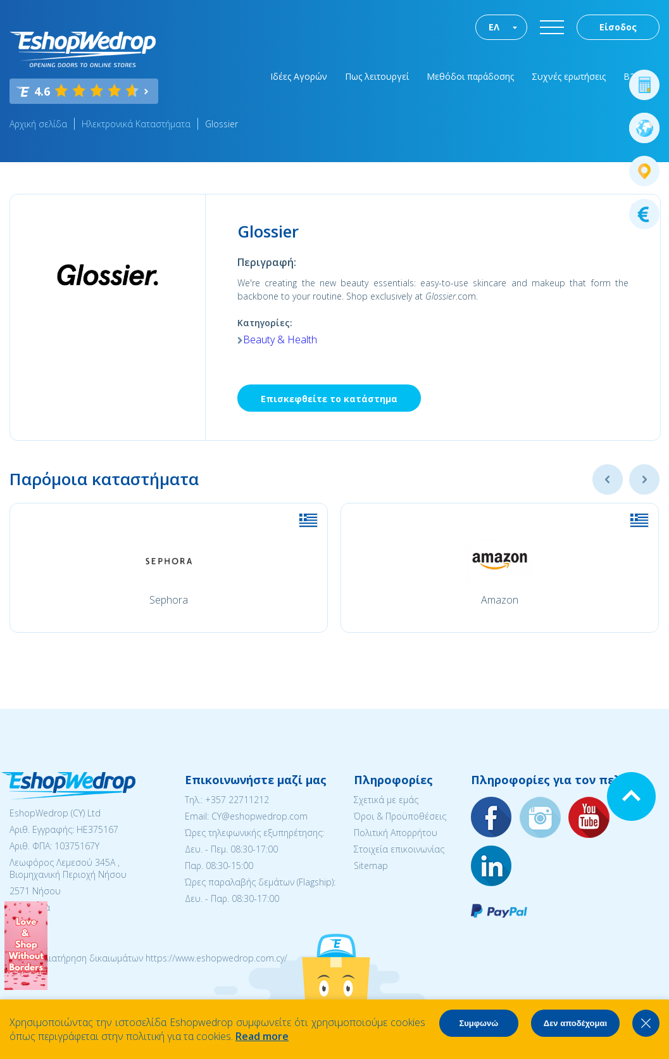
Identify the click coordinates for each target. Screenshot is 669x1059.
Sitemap (371, 865)
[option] (168, 568)
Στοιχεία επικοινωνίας (399, 849)
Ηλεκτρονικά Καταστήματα (136, 124)
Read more (262, 1036)
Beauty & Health (280, 339)
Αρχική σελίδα (38, 124)
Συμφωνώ (478, 1023)
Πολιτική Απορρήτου (395, 833)
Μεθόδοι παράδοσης (470, 76)
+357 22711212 (237, 800)
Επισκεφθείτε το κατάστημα (329, 399)
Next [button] (644, 479)
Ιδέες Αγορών (298, 76)
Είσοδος (618, 27)
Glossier (221, 124)
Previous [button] (607, 479)
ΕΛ (494, 27)
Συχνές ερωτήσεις (569, 76)
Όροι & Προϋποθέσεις (400, 816)
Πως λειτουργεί (377, 76)
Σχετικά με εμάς (386, 800)
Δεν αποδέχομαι (575, 1023)
